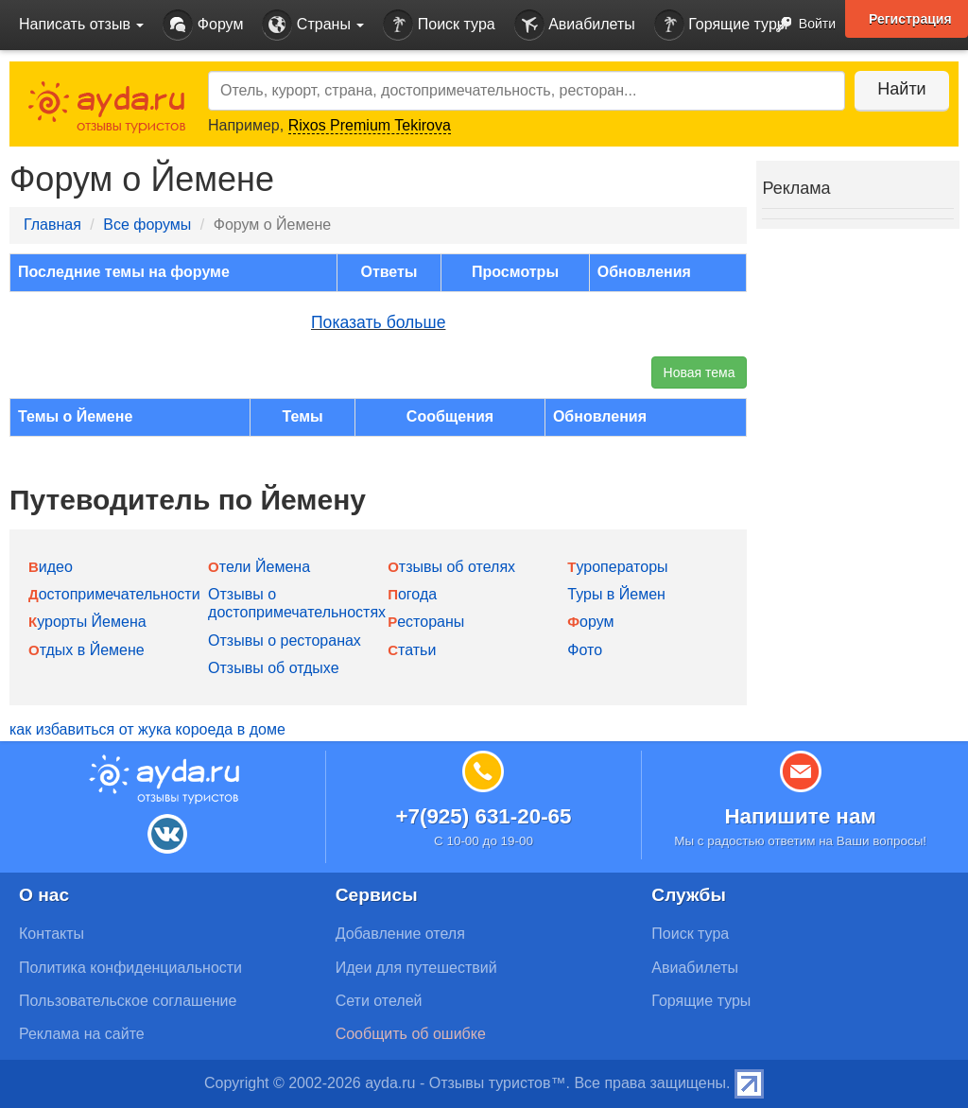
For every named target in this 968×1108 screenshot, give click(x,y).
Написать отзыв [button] (81, 24)
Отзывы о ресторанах (284, 640)
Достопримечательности (114, 594)
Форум (203, 25)
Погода (412, 594)
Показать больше (378, 322)
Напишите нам (800, 816)
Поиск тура (438, 25)
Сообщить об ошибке (411, 1034)
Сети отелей (379, 1001)
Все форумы (147, 224)
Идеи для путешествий (416, 968)
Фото (584, 650)
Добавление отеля (400, 934)
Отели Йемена (259, 567)
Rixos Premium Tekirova (369, 125)
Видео (50, 567)
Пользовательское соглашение (127, 1001)
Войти (800, 25)
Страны (313, 25)
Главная (52, 224)
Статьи (412, 650)
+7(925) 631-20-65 (483, 816)
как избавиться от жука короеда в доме (147, 729)
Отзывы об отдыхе (273, 668)
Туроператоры (617, 567)
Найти (901, 88)
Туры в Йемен (616, 594)
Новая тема (699, 372)
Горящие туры (721, 25)
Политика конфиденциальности (130, 968)
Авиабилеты (574, 25)
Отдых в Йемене (86, 650)
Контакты (51, 934)
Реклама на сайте (82, 1034)
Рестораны (426, 622)
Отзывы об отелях (451, 567)
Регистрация (910, 18)
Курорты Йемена (87, 622)
